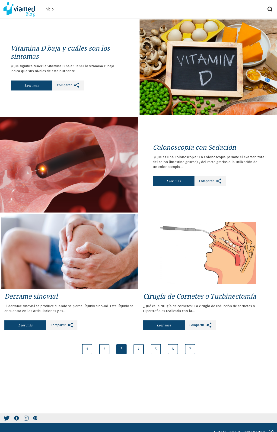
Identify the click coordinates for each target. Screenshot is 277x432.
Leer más (32, 85)
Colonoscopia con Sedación (194, 147)
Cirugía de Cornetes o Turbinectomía (199, 296)
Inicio (49, 9)
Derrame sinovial (31, 296)
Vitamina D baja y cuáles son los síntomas (60, 52)
